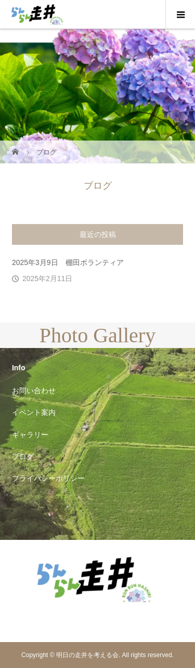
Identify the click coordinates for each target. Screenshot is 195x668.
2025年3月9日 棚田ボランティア (68, 262)
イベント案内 (34, 412)
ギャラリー (30, 434)
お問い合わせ (34, 390)
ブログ (23, 456)
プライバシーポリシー (48, 478)
